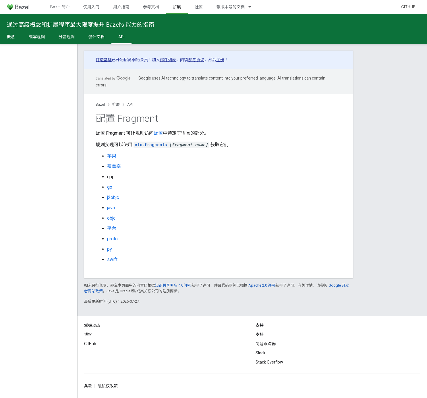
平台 (111, 228)
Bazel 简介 (59, 7)
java (111, 207)
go (109, 187)
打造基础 (104, 59)
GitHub (408, 7)
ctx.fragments (151, 144)
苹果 (111, 156)
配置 (158, 133)
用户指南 (121, 7)
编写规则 (37, 36)
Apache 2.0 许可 (261, 285)
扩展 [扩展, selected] (177, 7)
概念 (11, 36)
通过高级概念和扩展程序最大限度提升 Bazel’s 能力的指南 (80, 24)
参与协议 (196, 59)
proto (112, 238)
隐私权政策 (108, 386)
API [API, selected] (121, 36)
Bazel (100, 104)
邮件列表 (168, 59)
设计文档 (96, 36)
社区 (199, 7)
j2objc (113, 197)
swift (112, 259)
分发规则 (67, 36)
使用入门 (91, 7)
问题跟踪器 (266, 343)
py (109, 249)
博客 (88, 334)
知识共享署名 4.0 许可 (173, 285)
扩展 (116, 104)
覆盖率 (114, 166)
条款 (88, 386)
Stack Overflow (269, 362)
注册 (220, 59)
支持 (260, 334)
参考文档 (151, 7)
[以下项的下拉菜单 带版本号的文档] (252, 7)
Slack (260, 353)
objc (111, 218)
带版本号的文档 (231, 7)
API (130, 104)
